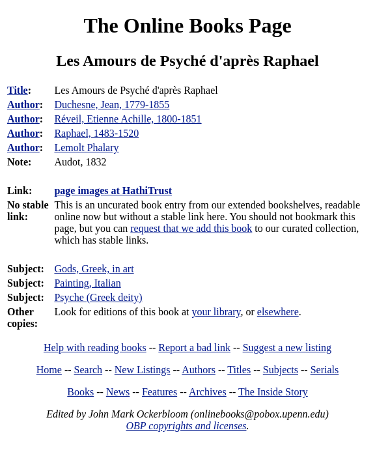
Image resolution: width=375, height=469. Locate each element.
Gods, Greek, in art (93, 268)
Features (159, 391)
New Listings (143, 369)
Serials (325, 369)
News (118, 391)
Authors (198, 369)
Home (49, 369)
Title (17, 90)
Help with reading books (95, 347)
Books (80, 391)
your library (216, 311)
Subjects (280, 369)
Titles (239, 369)
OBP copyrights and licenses (186, 425)
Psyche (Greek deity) (98, 297)
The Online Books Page (187, 25)
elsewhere (278, 311)
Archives (208, 391)
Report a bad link (194, 347)
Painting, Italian (87, 283)
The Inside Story (273, 391)
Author (23, 104)
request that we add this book (191, 228)
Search (88, 369)
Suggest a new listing (287, 347)
